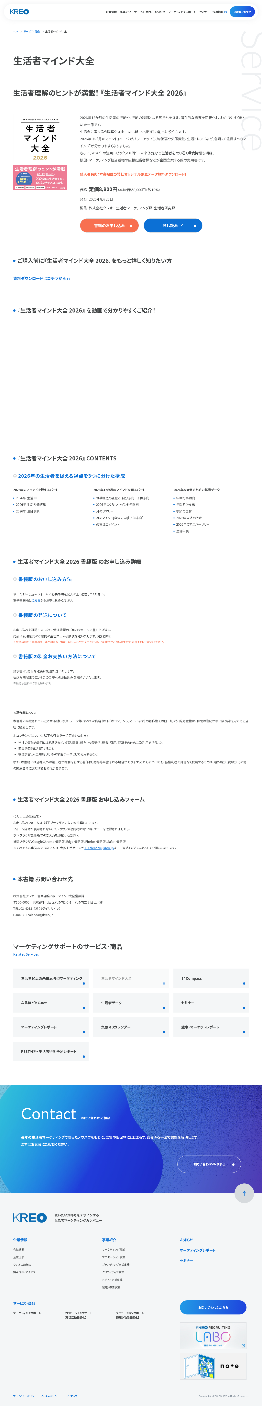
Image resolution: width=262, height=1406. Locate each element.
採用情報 (218, 12)
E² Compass (191, 978)
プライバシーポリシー (25, 1396)
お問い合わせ (242, 12)
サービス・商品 (32, 31)
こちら (36, 600)
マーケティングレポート (182, 12)
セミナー (204, 12)
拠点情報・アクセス (24, 1272)
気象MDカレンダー (116, 1026)
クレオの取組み (22, 1265)
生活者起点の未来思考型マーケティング (51, 978)
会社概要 (18, 1249)
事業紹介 (109, 1239)
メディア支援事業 (112, 1280)
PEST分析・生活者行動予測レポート (49, 1051)
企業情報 (20, 1239)
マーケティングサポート (27, 1313)
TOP (15, 31)
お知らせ (160, 12)
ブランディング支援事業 (116, 1265)
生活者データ (111, 1002)
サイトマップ (70, 1396)
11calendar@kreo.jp (99, 847)
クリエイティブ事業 (113, 1272)
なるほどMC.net (34, 1002)
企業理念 (18, 1257)
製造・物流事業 (111, 1287)
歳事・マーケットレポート (200, 1026)
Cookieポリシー (50, 1396)
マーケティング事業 (113, 1249)
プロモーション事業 (113, 1257)
